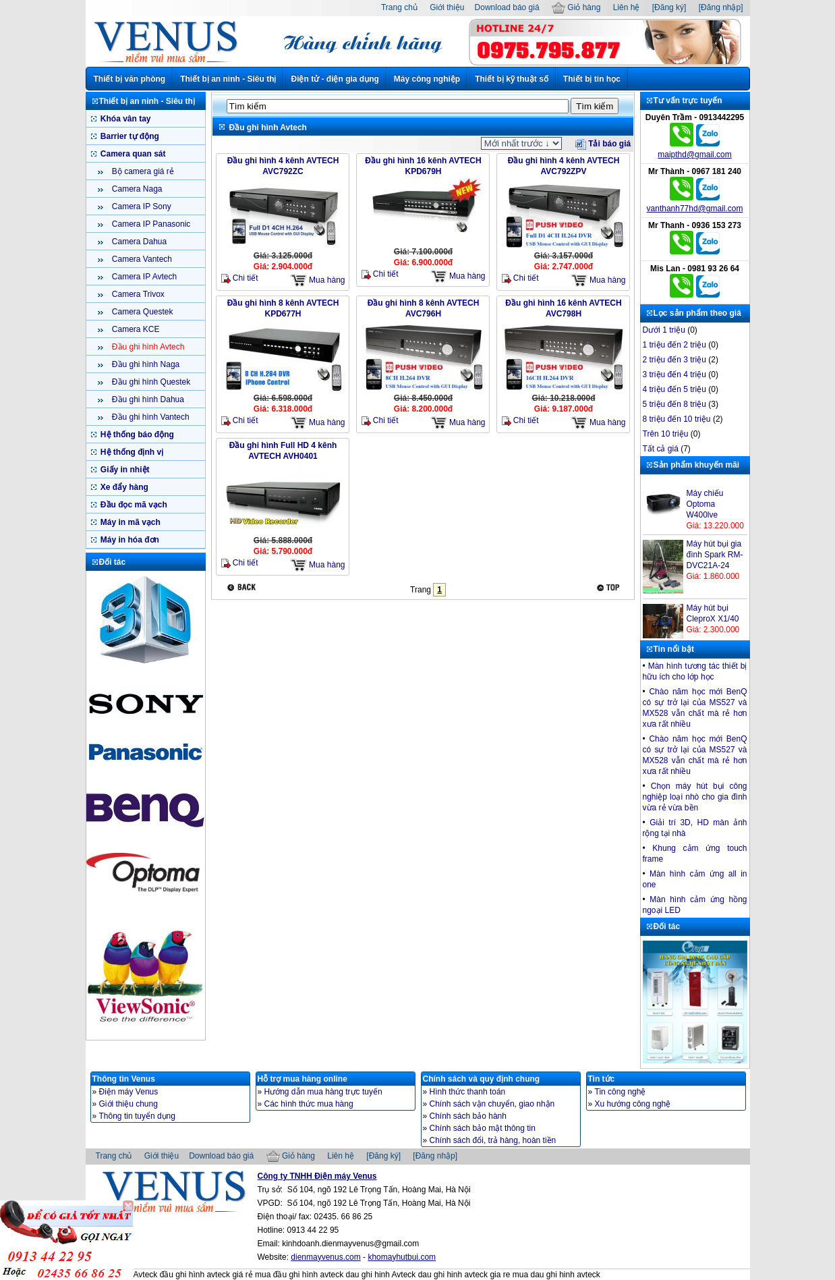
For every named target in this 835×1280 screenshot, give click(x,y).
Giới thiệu (447, 7)
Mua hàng (317, 280)
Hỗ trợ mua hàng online (302, 1079)
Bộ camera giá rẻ (142, 171)
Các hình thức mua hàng (308, 1104)
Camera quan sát (132, 154)
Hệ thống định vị (131, 452)
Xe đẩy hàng (123, 487)
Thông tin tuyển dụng (137, 1116)
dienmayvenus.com (325, 1257)
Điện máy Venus (129, 1091)
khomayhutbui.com (402, 1257)
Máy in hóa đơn (128, 540)
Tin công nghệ (620, 1091)
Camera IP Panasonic (150, 224)
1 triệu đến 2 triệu (674, 345)
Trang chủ (399, 7)
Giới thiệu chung (128, 1104)
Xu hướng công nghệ (633, 1104)
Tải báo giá (603, 143)
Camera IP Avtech (143, 276)
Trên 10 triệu (666, 434)
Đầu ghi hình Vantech (150, 417)
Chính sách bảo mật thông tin (483, 1128)
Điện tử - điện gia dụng (334, 79)
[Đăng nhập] (721, 7)
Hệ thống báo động (136, 434)
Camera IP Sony (140, 206)
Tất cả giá (661, 448)
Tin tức (601, 1079)
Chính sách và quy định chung (481, 1079)
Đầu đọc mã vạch (132, 504)
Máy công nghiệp (427, 79)
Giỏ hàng (576, 7)
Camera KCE (135, 329)
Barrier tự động (128, 136)
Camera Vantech (141, 259)
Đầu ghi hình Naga (145, 364)
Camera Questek (141, 311)
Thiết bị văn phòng (130, 79)
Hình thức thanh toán (468, 1091)
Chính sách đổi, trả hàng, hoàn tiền (493, 1140)
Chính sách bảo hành (468, 1116)
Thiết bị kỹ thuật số (511, 79)
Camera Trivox (137, 294)
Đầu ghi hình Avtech (147, 347)
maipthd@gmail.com (695, 154)
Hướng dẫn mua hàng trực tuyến (323, 1091)
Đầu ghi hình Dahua (147, 399)
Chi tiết (239, 278)
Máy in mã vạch (129, 522)
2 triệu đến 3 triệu (674, 359)
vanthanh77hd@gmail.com (695, 208)
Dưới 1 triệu (664, 330)
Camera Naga (136, 189)
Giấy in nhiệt (124, 469)
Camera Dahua (138, 241)
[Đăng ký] (669, 7)
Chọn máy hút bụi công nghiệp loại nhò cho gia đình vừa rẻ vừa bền (695, 796)
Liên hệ (626, 7)
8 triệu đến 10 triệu (677, 419)
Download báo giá (507, 7)
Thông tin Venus (123, 1079)
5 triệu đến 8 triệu (674, 404)
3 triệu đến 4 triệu (674, 374)
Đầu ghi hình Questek (150, 382)
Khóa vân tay (124, 118)
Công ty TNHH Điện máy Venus (317, 1176)
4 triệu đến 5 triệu (674, 389)
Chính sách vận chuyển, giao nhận (492, 1104)
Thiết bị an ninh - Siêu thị (228, 79)
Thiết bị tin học (592, 79)
